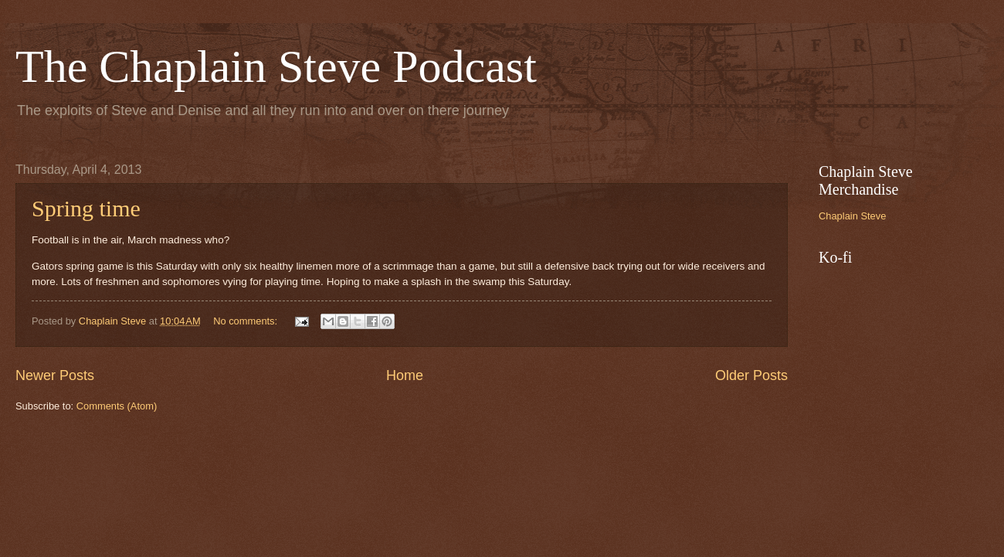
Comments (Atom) (116, 406)
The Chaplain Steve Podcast (276, 66)
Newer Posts (54, 375)
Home (404, 375)
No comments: (246, 321)
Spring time (86, 208)
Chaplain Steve (852, 216)
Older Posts (751, 375)
